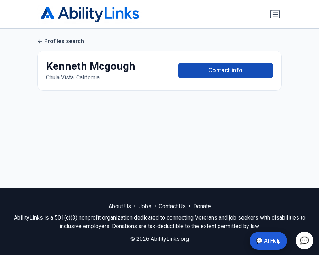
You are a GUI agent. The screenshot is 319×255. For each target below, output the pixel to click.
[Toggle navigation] (275, 14)
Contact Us (172, 206)
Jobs (145, 206)
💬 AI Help (268, 241)
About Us (119, 206)
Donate (202, 206)
